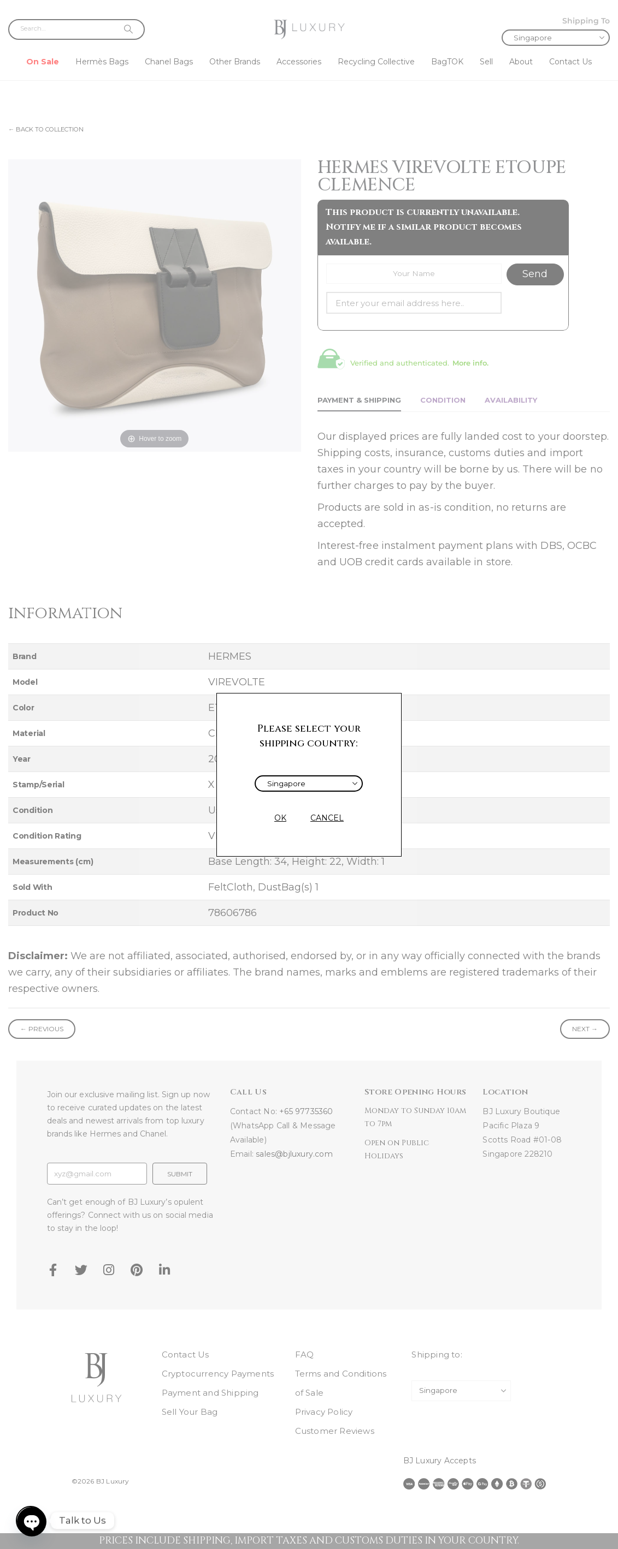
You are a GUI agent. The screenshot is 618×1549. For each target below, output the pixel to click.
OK (280, 818)
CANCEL (327, 818)
